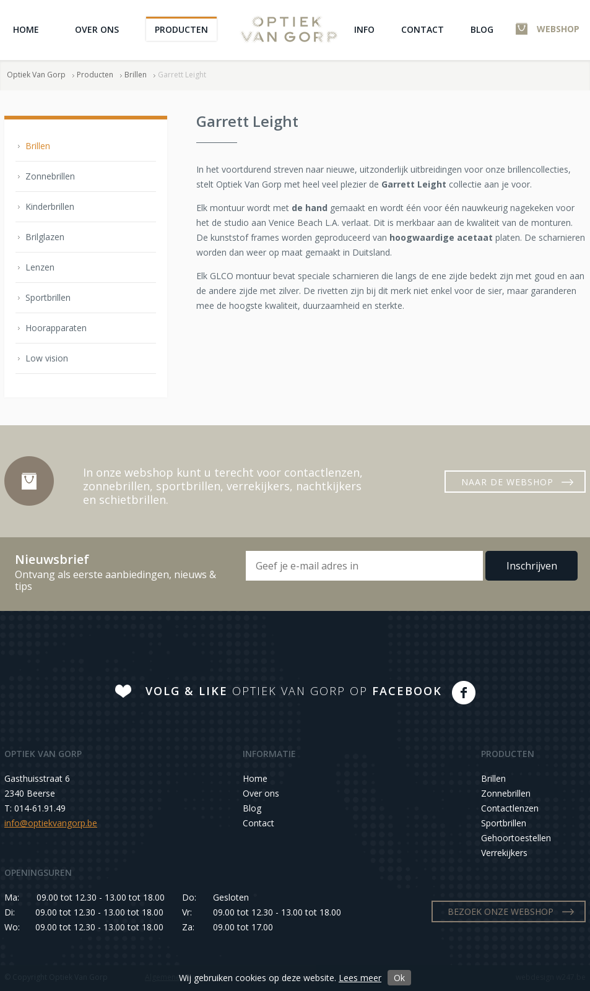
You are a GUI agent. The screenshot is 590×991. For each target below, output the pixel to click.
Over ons (97, 29)
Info (364, 29)
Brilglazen (44, 237)
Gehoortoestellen (516, 838)
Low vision (46, 358)
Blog (482, 29)
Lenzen (39, 267)
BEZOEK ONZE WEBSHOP (500, 911)
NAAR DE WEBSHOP (507, 482)
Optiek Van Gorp (289, 29)
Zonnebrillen (50, 176)
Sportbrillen (48, 297)
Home (26, 29)
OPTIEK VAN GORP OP (293, 690)
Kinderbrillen (49, 206)
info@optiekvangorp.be (50, 823)
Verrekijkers (504, 853)
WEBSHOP (558, 29)
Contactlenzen (510, 808)
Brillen (135, 74)
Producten (181, 29)
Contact (422, 29)
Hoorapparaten (56, 328)
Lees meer (360, 978)
